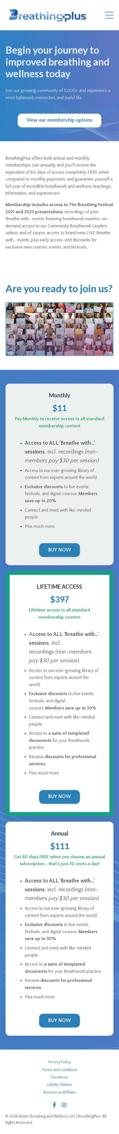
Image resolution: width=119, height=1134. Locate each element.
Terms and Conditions (60, 1070)
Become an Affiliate (60, 1092)
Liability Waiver (59, 1085)
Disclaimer (59, 1077)
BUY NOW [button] (59, 550)
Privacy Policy (59, 1062)
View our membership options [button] (59, 120)
